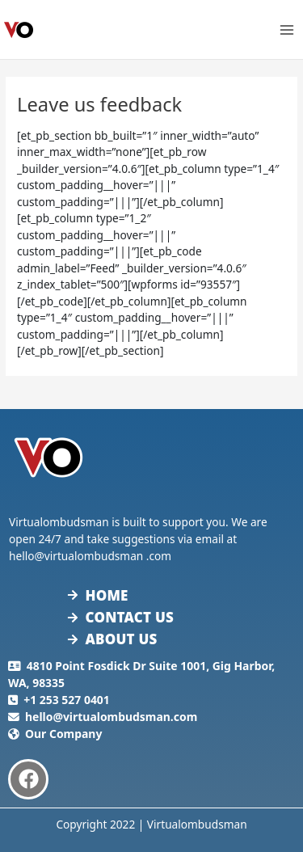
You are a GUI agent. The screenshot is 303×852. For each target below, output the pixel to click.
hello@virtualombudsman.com (111, 716)
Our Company (63, 733)
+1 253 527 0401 (66, 699)
